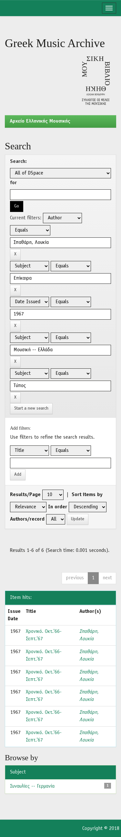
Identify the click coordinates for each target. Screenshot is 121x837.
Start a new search (31, 408)
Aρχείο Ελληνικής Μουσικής (40, 121)
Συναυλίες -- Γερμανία (32, 786)
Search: (18, 161)
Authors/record (27, 519)
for (13, 182)
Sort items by (87, 494)
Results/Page (25, 494)
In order (57, 507)
